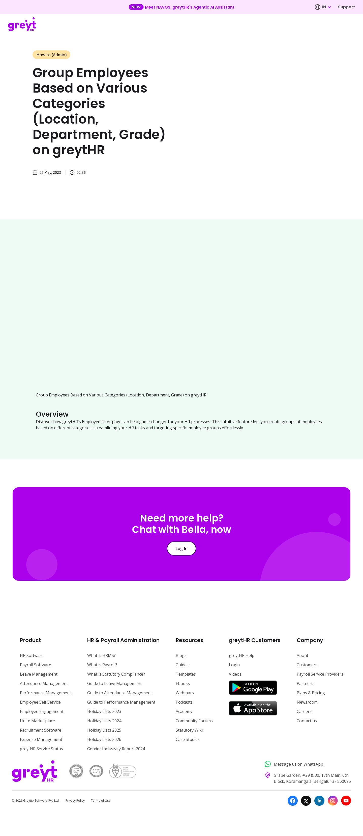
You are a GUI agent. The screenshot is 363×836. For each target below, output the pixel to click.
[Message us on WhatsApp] (306, 764)
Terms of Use (101, 800)
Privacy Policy (75, 800)
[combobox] (326, 7)
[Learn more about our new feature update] (181, 7)
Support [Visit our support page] (346, 7)
